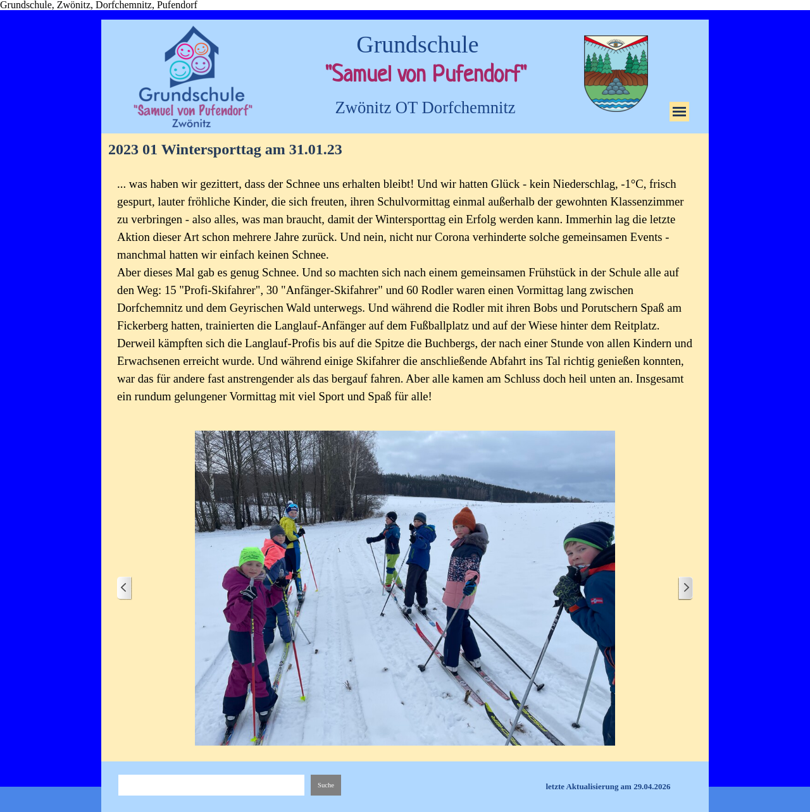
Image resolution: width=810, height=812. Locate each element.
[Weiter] (685, 588)
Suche (326, 785)
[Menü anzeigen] (679, 111)
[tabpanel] (405, 290)
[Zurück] (124, 588)
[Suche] (211, 785)
